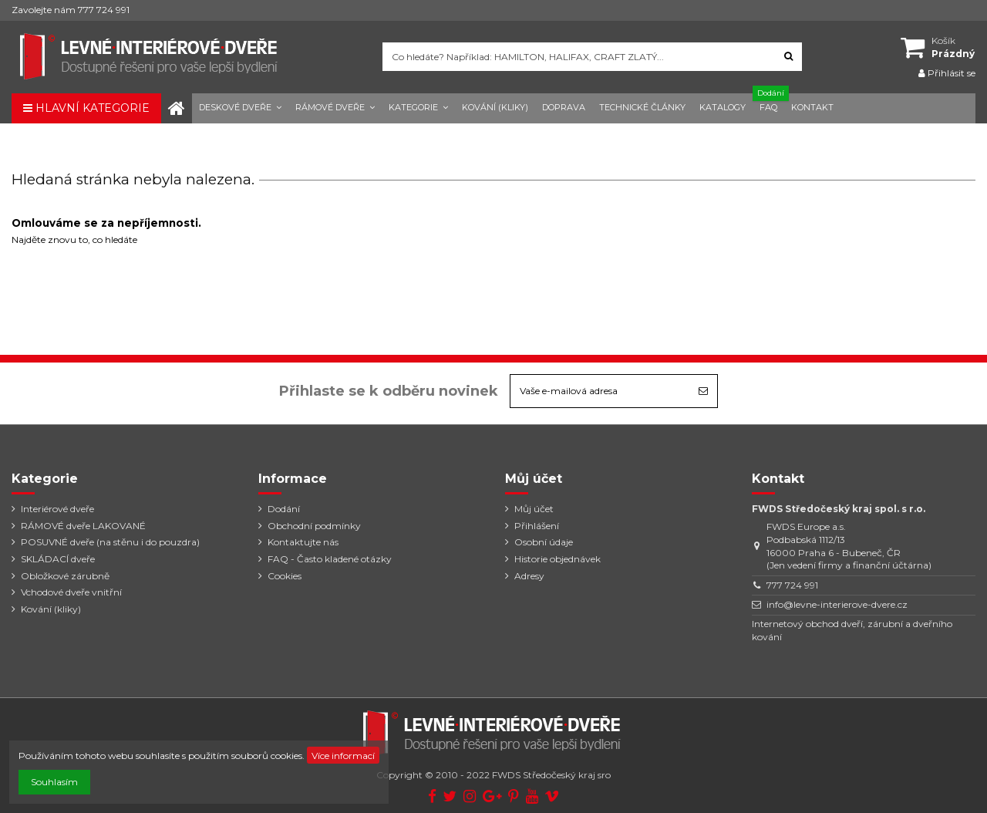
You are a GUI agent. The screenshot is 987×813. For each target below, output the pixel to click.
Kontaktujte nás (303, 542)
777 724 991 (792, 585)
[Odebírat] (703, 391)
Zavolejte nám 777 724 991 (71, 9)
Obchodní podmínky (314, 525)
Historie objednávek (557, 559)
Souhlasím (54, 782)
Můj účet (534, 508)
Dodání (284, 508)
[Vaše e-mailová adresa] (599, 391)
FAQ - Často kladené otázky (330, 559)
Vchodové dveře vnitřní (71, 592)
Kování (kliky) (51, 609)
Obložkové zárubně (65, 576)
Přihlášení (536, 525)
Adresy (529, 576)
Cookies (284, 576)
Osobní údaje (543, 542)
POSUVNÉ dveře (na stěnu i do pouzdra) (110, 542)
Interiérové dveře (57, 508)
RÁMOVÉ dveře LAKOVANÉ (83, 525)
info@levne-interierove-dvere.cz (837, 604)
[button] (240, 108)
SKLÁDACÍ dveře (58, 559)
